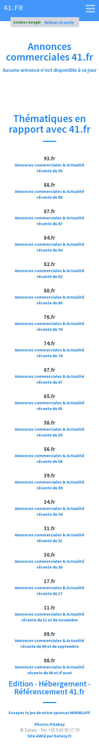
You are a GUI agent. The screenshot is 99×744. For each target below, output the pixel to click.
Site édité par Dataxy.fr (49, 735)
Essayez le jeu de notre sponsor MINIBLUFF (49, 712)
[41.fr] (90, 8)
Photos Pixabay (50, 724)
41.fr (13, 7)
